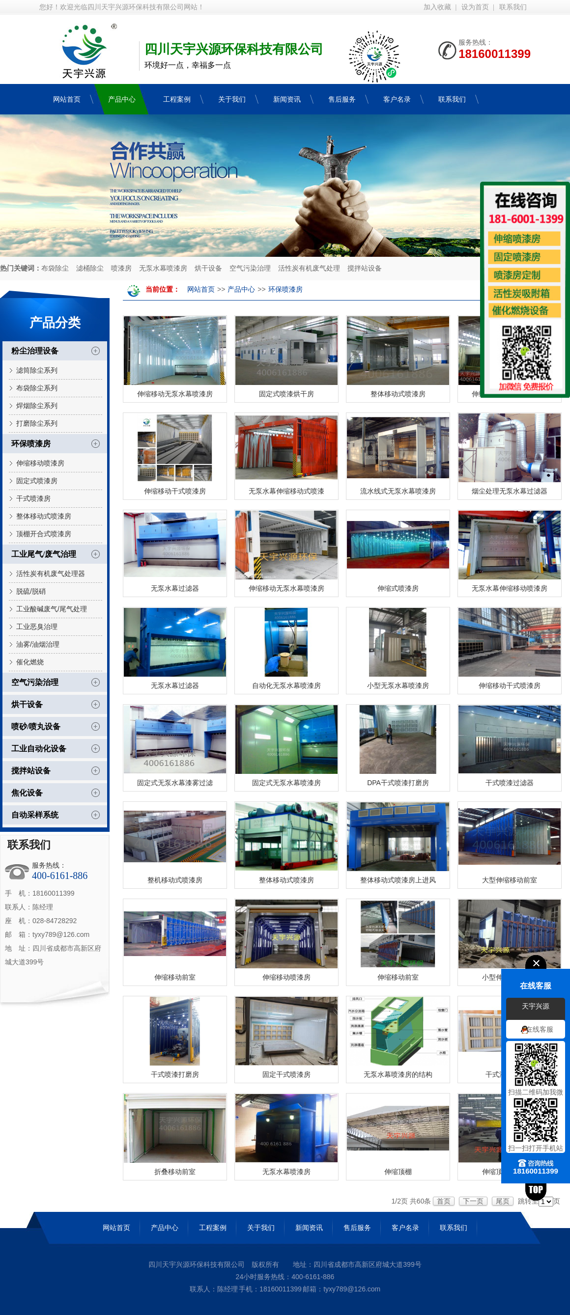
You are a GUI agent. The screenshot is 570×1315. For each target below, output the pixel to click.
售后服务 (357, 1228)
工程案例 (213, 1228)
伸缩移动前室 (175, 977)
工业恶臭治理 (36, 626)
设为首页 (475, 7)
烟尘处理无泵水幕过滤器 (509, 491)
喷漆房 (121, 268)
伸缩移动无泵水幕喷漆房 (175, 394)
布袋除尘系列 (36, 388)
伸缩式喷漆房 (398, 588)
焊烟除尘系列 (36, 406)
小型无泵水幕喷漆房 (398, 685)
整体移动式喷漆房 (43, 516)
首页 (444, 1201)
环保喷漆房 (31, 443)
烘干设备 (208, 268)
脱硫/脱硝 (31, 591)
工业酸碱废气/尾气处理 (51, 609)
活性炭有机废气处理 (309, 268)
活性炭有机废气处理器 (50, 573)
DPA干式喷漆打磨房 (398, 783)
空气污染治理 (250, 268)
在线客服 (539, 1030)
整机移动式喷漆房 (174, 880)
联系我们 (513, 7)
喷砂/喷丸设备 (35, 726)
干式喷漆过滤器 (509, 783)
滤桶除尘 (90, 268)
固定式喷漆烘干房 (286, 394)
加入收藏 (437, 7)
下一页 (473, 1201)
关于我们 (261, 1228)
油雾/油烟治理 (37, 644)
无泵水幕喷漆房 (163, 268)
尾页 (503, 1201)
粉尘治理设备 (34, 351)
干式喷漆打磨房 (175, 1074)
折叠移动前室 (175, 1172)
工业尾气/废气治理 (43, 554)
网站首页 (201, 289)
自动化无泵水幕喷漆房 (286, 685)
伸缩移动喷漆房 (40, 463)
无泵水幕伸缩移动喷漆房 (509, 588)
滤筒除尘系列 (36, 370)
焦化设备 (27, 793)
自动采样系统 (34, 815)
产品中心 (241, 289)
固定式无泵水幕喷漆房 (286, 783)
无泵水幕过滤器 (175, 588)
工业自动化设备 (38, 748)
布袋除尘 (55, 268)
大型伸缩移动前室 (509, 880)
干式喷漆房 (33, 498)
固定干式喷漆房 (286, 1074)
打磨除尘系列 (36, 423)
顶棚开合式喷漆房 (43, 534)
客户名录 (405, 1228)
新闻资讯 (309, 1228)
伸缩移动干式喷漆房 (175, 491)
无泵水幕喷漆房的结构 (398, 1074)
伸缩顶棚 (398, 1172)
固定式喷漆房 (36, 481)
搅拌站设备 (364, 268)
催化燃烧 (30, 662)
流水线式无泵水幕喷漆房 (398, 491)
